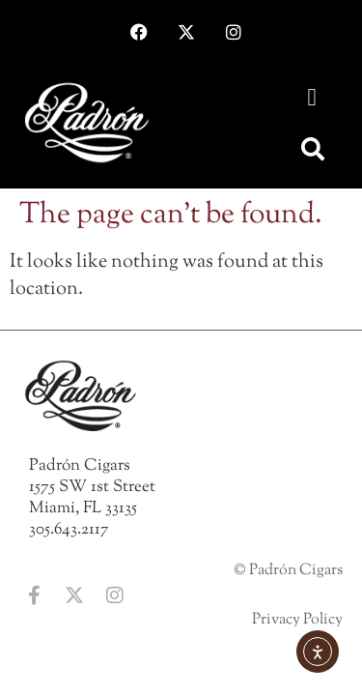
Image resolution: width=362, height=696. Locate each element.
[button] (311, 97)
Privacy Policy (297, 620)
